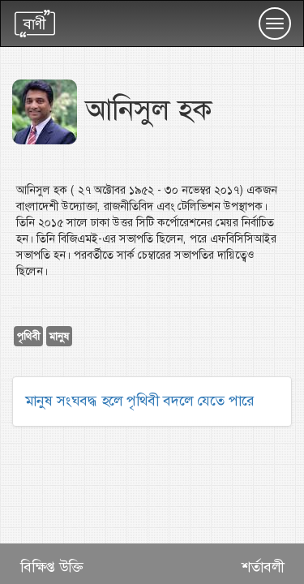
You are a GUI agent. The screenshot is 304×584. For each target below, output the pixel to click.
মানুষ (59, 336)
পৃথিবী (28, 336)
